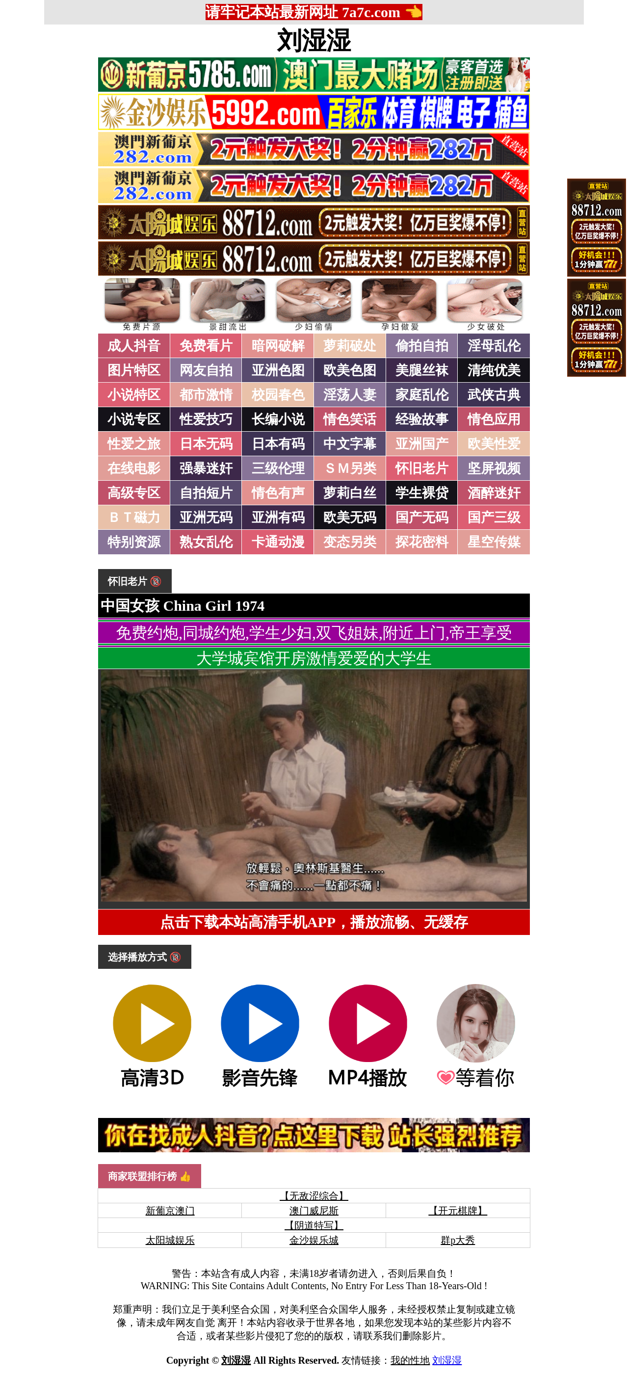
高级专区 (133, 493)
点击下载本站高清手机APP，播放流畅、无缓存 (314, 922)
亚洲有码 (278, 517)
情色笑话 (349, 419)
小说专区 (133, 419)
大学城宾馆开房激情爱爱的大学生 (314, 658)
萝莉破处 (349, 345)
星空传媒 (494, 542)
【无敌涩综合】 (314, 1196)
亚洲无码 (206, 517)
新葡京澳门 (170, 1210)
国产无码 (421, 517)
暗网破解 (278, 345)
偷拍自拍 (421, 345)
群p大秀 (458, 1240)
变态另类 (349, 542)
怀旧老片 (421, 468)
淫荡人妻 (349, 395)
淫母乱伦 (494, 345)
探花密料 (421, 542)
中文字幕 (349, 444)
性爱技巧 (206, 419)
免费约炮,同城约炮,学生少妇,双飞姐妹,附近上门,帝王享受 (314, 633)
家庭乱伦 (421, 395)
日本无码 (206, 444)
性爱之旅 (133, 444)
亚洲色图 (278, 370)
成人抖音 (133, 345)
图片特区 (133, 370)
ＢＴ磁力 (133, 517)
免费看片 (206, 345)
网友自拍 (206, 370)
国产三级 (494, 517)
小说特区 (133, 395)
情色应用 (494, 419)
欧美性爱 (494, 444)
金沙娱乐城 (314, 1240)
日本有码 (278, 444)
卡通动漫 (278, 542)
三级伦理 (278, 468)
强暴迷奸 (206, 468)
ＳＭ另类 (349, 468)
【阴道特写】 (314, 1225)
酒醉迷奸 (494, 493)
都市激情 (206, 395)
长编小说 (278, 419)
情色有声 (278, 493)
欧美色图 (349, 370)
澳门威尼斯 (314, 1210)
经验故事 (421, 419)
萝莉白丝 (349, 493)
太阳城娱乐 (170, 1240)
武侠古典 (494, 395)
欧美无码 (349, 517)
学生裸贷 (421, 493)
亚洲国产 (421, 444)
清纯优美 (494, 370)
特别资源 (133, 542)
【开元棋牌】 (457, 1210)
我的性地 (410, 1360)
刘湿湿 (314, 40)
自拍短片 (206, 493)
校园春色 (278, 395)
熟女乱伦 (206, 542)
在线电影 (133, 468)
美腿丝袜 (421, 370)
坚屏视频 (494, 468)
